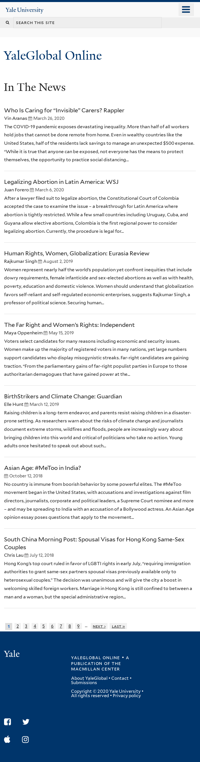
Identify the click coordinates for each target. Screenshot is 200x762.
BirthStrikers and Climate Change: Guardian (63, 396)
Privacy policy (127, 695)
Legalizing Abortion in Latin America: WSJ (61, 181)
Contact (120, 678)
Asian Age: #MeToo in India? (42, 467)
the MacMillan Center (96, 666)
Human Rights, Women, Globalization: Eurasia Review (77, 253)
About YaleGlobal (89, 678)
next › (99, 626)
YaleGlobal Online (53, 55)
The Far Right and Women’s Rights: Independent (69, 324)
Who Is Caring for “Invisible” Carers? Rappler (64, 110)
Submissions (84, 682)
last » (118, 626)
